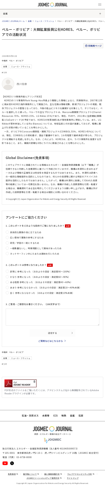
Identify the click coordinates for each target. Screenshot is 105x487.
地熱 (63, 415)
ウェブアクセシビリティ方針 (81, 474)
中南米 (5, 60)
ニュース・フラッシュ (44, 21)
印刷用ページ (93, 45)
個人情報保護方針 (53, 474)
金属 (5, 13)
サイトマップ (72, 478)
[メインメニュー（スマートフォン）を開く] (99, 4)
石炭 (80, 415)
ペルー (12, 60)
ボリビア (20, 60)
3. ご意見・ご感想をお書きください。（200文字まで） (34, 304)
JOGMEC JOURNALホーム (13, 21)
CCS (55, 415)
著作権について (31, 474)
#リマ (4, 72)
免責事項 (13, 474)
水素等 (45, 415)
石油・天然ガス (30, 415)
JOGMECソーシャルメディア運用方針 (44, 478)
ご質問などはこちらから (50, 340)
